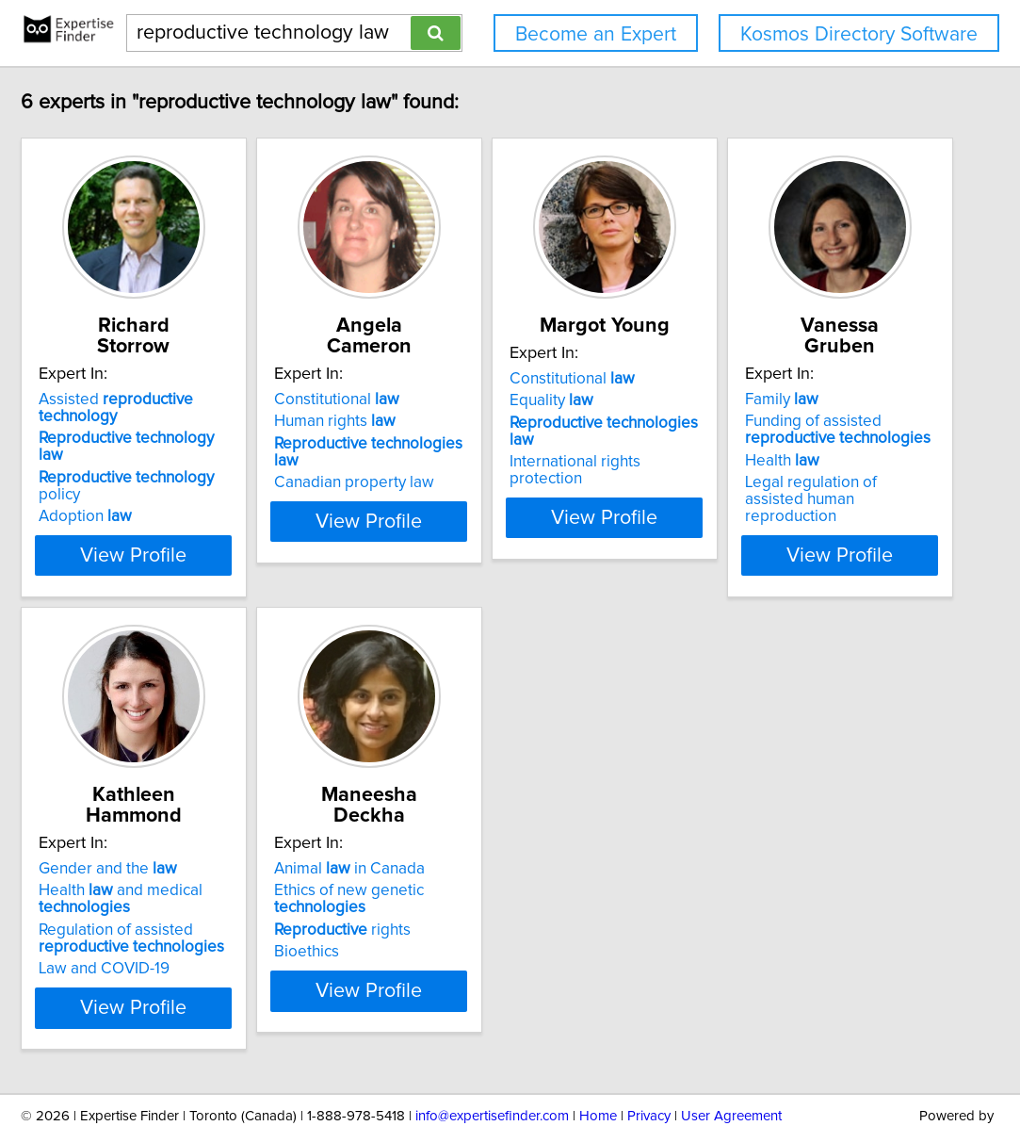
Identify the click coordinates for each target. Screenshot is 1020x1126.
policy (215, 423)
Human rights (448, 400)
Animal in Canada (745, 810)
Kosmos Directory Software (859, 34)
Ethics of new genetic (744, 840)
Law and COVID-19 (452, 910)
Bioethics (702, 893)
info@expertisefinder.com (492, 1058)
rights (738, 871)
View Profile (223, 517)
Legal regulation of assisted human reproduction (202, 902)
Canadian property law (467, 444)
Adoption (151, 444)
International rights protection (773, 444)
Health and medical (469, 840)
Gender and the (456, 810)
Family (141, 810)
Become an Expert (595, 34)
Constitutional (449, 378)
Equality (711, 400)
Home (598, 1058)
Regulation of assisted (480, 880)
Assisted (223, 378)
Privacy (649, 1058)
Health (142, 871)
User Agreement (731, 1058)
